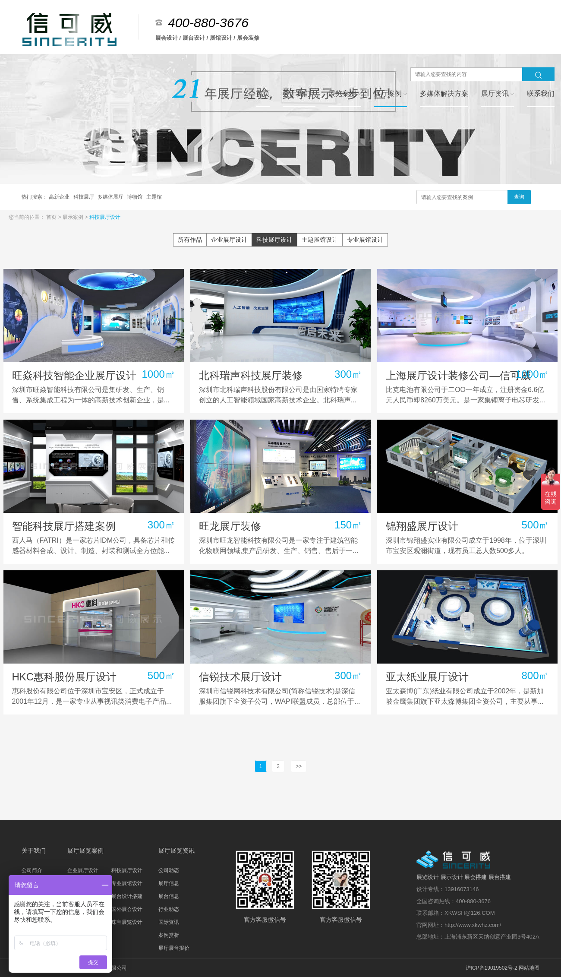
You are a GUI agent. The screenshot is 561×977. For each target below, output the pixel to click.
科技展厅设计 (104, 217)
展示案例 (74, 217)
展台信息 (168, 896)
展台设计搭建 (126, 896)
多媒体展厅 (111, 197)
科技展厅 (84, 197)
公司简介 (32, 870)
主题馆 (154, 197)
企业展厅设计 (229, 239)
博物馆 (135, 197)
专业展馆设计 (365, 239)
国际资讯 (168, 922)
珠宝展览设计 (126, 922)
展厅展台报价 (173, 948)
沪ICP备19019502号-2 (491, 968)
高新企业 (60, 197)
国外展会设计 (126, 909)
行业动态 (168, 909)
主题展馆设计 (320, 239)
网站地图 (529, 968)
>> (299, 766)
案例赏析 (168, 935)
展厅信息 (168, 883)
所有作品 (190, 239)
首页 (52, 217)
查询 (519, 197)
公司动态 (168, 870)
